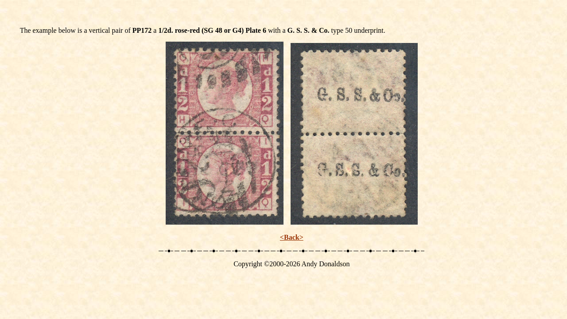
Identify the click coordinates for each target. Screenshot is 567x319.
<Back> (291, 237)
